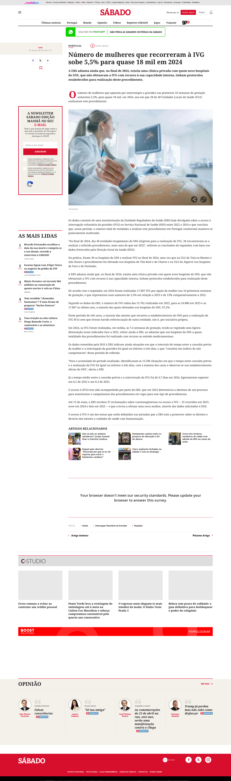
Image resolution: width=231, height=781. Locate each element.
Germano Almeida (175, 715)
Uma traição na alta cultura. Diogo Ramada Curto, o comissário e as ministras (41, 321)
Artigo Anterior (79, 535)
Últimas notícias (51, 22)
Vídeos (117, 22)
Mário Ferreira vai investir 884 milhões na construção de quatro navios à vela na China (42, 285)
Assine (188, 12)
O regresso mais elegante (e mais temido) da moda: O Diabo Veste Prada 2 (140, 607)
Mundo (87, 22)
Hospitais (138, 525)
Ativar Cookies (156, 772)
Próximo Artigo (201, 535)
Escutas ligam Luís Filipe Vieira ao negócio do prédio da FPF (43, 266)
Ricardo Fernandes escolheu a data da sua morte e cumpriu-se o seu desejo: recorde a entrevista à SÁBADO (43, 250)
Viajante (171, 22)
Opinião (102, 22)
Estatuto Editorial (75, 772)
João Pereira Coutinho (24, 715)
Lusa (40, 47)
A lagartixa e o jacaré (142, 706)
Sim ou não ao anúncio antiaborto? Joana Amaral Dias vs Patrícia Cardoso (95, 436)
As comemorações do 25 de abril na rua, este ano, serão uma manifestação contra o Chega (147, 718)
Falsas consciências (43, 711)
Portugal (72, 22)
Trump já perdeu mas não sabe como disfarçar (198, 709)
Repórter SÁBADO (137, 22)
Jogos (157, 22)
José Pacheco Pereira (125, 715)
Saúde (85, 525)
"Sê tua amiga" (95, 710)
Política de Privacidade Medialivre (47, 165)
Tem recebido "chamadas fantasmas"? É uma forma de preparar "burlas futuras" (41, 302)
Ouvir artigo (99, 46)
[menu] (19, 12)
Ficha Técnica (92, 772)
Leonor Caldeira (75, 715)
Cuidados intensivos (41, 706)
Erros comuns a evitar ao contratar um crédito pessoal (37, 605)
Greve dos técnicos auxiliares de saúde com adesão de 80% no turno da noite (196, 437)
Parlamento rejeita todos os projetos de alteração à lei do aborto (146, 436)
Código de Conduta (127, 772)
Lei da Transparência (108, 772)
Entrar (202, 12)
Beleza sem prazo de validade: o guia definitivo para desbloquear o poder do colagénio (191, 607)
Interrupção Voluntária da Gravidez (111, 525)
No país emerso (90, 706)
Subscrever (40, 151)
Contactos (142, 772)
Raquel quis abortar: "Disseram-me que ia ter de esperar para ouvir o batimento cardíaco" (96, 453)
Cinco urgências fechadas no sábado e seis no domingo (147, 450)
